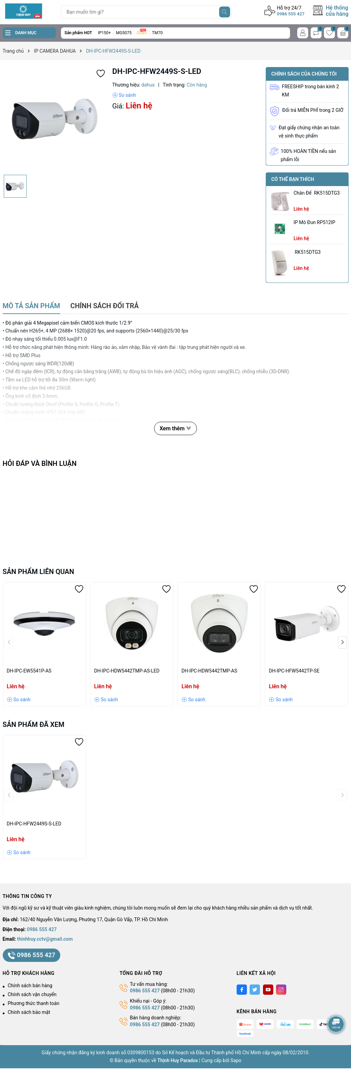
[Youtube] (268, 989)
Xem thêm (175, 428)
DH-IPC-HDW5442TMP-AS (209, 671)
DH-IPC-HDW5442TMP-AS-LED (127, 671)
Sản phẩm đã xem (34, 724)
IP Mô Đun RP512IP (314, 222)
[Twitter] (255, 989)
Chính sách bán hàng (30, 985)
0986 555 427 (291, 13)
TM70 (157, 32)
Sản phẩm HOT (78, 32)
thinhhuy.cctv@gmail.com (45, 939)
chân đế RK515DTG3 (316, 193)
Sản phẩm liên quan (38, 571)
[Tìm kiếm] (224, 11)
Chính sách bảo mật (29, 1012)
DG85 (142, 32)
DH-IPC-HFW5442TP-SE (294, 671)
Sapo (235, 1060)
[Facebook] (242, 989)
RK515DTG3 (307, 252)
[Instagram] (281, 989)
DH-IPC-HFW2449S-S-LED (34, 823)
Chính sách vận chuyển (32, 994)
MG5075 (124, 32)
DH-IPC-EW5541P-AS (29, 671)
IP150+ (104, 32)
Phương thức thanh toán (34, 1003)
